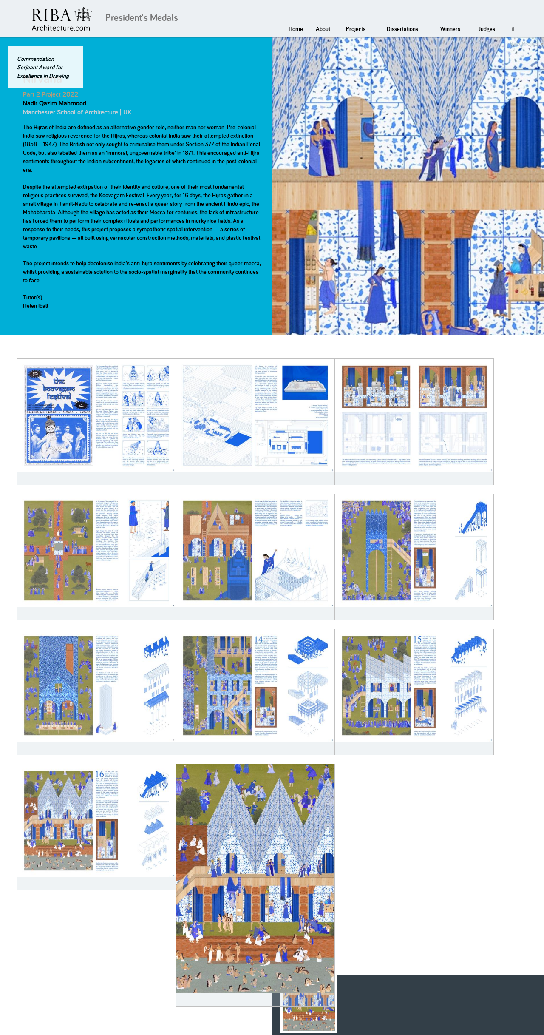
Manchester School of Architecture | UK (77, 112)
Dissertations (402, 29)
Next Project (524, 44)
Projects (356, 29)
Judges (486, 29)
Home (296, 29)
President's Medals (141, 17)
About (323, 29)
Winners (450, 29)
